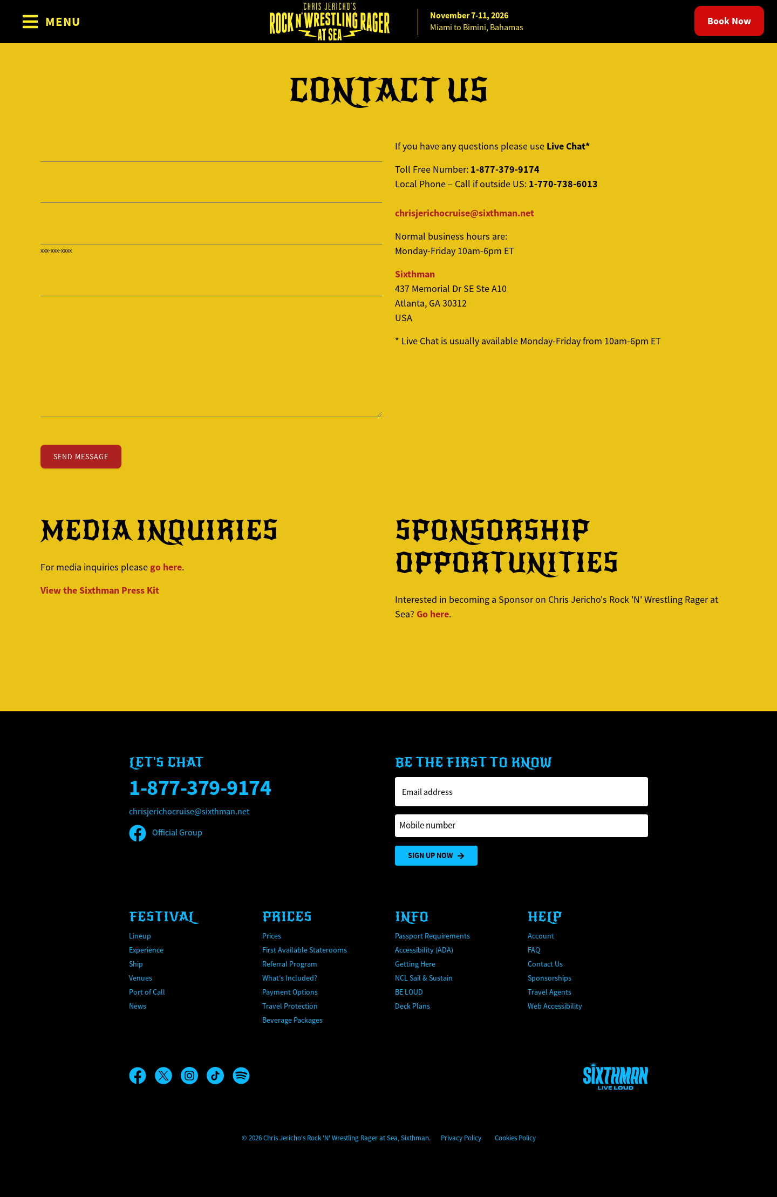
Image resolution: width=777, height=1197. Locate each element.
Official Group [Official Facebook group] (165, 832)
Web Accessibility (555, 1006)
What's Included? (289, 978)
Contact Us (545, 964)
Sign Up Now (436, 855)
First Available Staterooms (304, 950)
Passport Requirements (432, 936)
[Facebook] (142, 1075)
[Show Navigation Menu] (51, 21)
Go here (433, 614)
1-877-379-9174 (200, 787)
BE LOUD (409, 992)
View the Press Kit (99, 590)
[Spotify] (241, 1075)
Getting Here (415, 964)
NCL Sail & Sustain (424, 978)
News (137, 1006)
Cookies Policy (515, 1137)
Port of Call (147, 992)
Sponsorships (549, 978)
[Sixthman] (615, 1076)
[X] (168, 1075)
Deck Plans (412, 1006)
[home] (388, 21)
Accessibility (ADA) (424, 950)
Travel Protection (290, 1006)
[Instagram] (194, 1075)
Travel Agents (549, 992)
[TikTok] (220, 1075)
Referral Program (289, 964)
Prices (271, 936)
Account (541, 936)
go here (166, 567)
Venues (140, 978)
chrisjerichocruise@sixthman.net (464, 213)
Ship (136, 964)
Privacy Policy (461, 1137)
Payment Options (290, 992)
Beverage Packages (292, 1020)
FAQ (534, 950)
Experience (146, 950)
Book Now (729, 21)
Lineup (140, 936)
